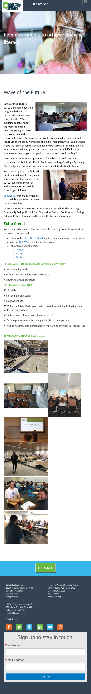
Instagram (20, 253)
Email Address (15, 660)
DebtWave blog (27, 242)
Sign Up (45, 676)
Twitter (19, 249)
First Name (13, 645)
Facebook (20, 257)
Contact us (9, 195)
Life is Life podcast (33, 238)
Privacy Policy (11, 619)
